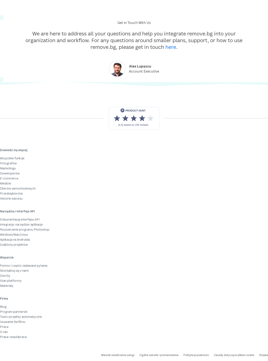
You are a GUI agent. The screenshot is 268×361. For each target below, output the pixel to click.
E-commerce (9, 178)
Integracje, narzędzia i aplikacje (21, 224)
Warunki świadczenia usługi (117, 355)
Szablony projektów (14, 245)
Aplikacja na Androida (15, 240)
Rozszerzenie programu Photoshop (24, 229)
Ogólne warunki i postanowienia (158, 355)
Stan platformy (11, 281)
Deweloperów (10, 173)
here (170, 46)
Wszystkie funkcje (12, 158)
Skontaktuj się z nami (14, 271)
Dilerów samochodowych (18, 188)
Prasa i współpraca (13, 337)
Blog (3, 307)
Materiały (6, 286)
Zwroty (5, 276)
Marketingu (8, 168)
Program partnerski (13, 312)
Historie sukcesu (11, 198)
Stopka (263, 355)
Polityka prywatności (196, 355)
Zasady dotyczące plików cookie (234, 355)
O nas (4, 332)
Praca (4, 327)
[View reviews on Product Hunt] (134, 118)
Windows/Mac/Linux (14, 234)
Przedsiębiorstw (11, 193)
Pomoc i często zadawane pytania (23, 266)
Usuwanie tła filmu (12, 322)
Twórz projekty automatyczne (21, 317)
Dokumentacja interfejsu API (20, 219)
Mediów (5, 183)
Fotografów (8, 163)
